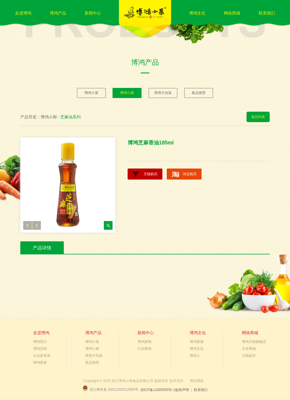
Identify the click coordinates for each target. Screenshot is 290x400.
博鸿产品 (58, 13)
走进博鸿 (23, 13)
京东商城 (249, 349)
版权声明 (182, 390)
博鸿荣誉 (40, 363)
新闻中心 (93, 13)
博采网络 (197, 381)
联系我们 (267, 13)
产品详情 (42, 247)
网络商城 (232, 13)
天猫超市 (249, 356)
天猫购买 (150, 174)
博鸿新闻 (144, 342)
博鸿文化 (197, 13)
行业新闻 (144, 349)
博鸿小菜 (91, 93)
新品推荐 (199, 93)
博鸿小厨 (127, 93)
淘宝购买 (190, 174)
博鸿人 (195, 356)
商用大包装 (163, 93)
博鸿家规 (197, 342)
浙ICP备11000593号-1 (157, 390)
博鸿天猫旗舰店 (254, 342)
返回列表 (258, 117)
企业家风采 (41, 356)
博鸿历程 (40, 349)
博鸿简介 (40, 342)
